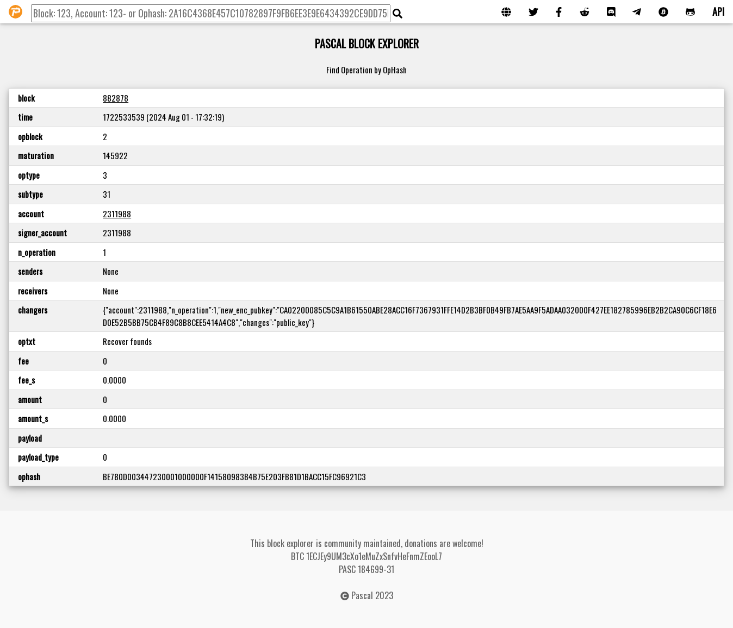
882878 (115, 98)
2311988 (117, 213)
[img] (397, 13)
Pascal (362, 595)
